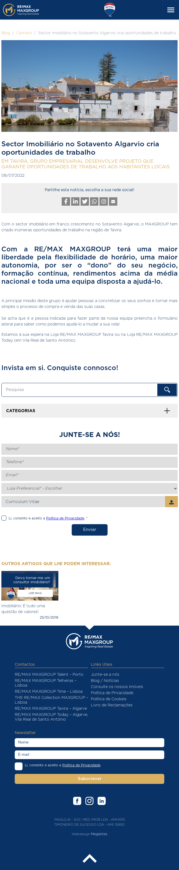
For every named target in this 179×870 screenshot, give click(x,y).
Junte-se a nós (105, 675)
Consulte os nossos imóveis (117, 687)
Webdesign (81, 834)
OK (167, 390)
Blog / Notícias (105, 681)
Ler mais (35, 593)
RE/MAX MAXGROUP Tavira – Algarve (51, 709)
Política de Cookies (108, 699)
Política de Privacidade (112, 693)
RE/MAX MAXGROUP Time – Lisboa (49, 692)
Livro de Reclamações (112, 705)
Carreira (24, 33)
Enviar (89, 530)
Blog (5, 33)
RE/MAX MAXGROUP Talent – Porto (49, 675)
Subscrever (89, 779)
